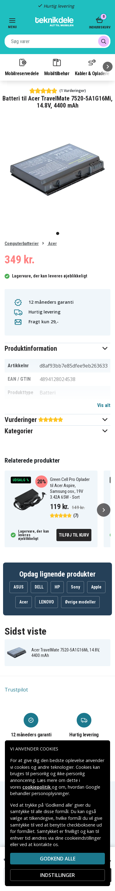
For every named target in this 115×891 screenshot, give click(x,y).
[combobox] (57, 41)
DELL (39, 587)
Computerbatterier (22, 243)
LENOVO (46, 602)
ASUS (18, 587)
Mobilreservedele (22, 67)
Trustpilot (16, 689)
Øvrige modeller (80, 602)
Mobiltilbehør (56, 67)
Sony (75, 587)
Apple (96, 587)
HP (57, 587)
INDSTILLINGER (57, 875)
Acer (52, 243)
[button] (57, 348)
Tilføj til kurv (74, 535)
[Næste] (108, 67)
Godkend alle (57, 858)
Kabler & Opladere (92, 67)
